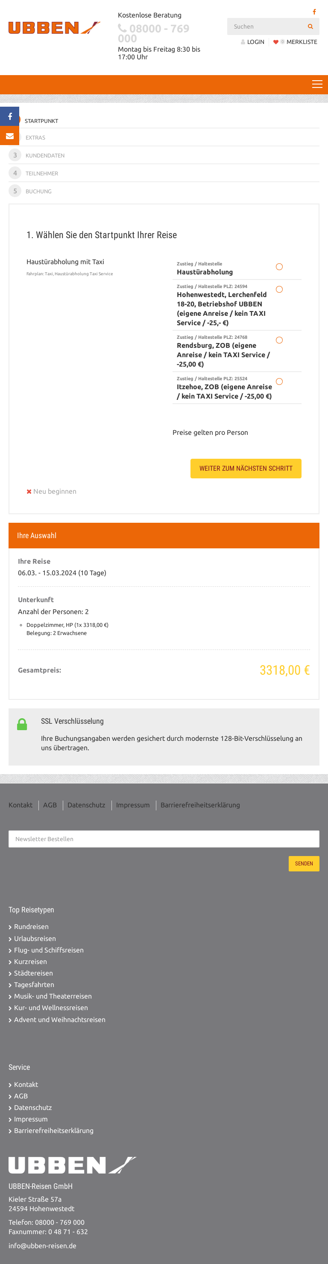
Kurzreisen (30, 961)
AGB (50, 805)
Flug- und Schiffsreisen (49, 950)
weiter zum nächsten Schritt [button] (246, 468)
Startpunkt (33, 119)
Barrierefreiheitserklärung (200, 805)
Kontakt (20, 805)
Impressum (133, 805)
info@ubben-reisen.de (42, 1245)
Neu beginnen (51, 491)
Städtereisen (33, 973)
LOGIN (252, 41)
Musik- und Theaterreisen (53, 996)
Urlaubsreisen (35, 938)
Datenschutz (86, 805)
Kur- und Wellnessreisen (51, 1007)
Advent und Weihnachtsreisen (59, 1019)
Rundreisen (31, 926)
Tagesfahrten (34, 984)
